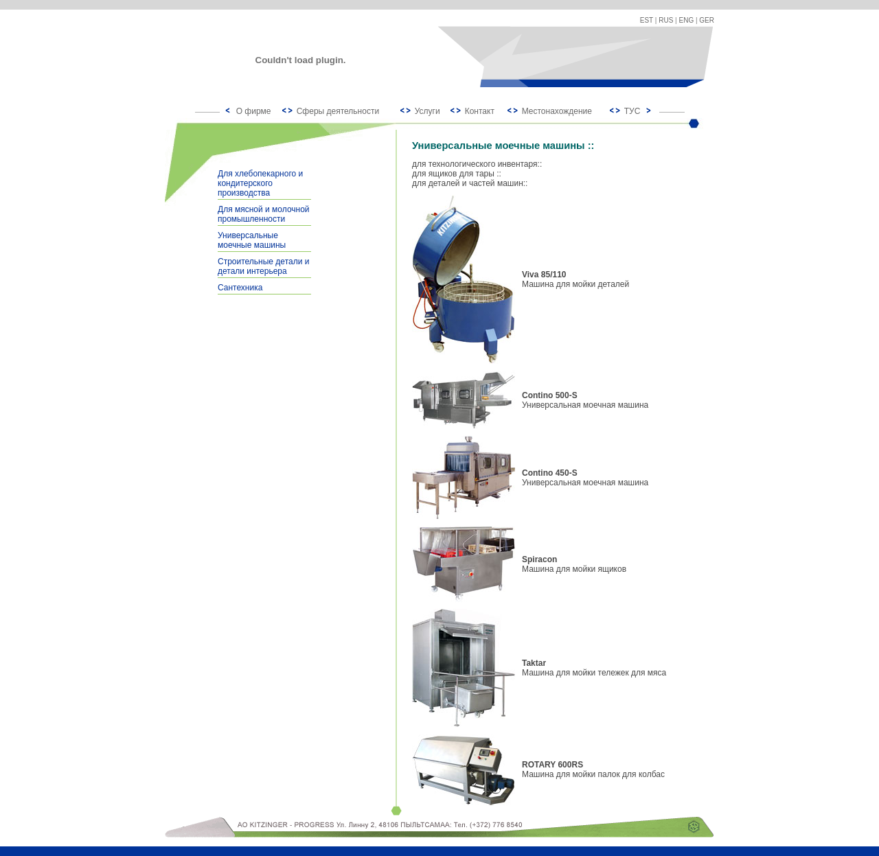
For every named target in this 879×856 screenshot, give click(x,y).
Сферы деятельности (338, 111)
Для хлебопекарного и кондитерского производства (260, 183)
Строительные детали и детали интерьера (263, 266)
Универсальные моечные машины (252, 240)
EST (646, 20)
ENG (686, 20)
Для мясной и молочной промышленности (264, 214)
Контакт (479, 111)
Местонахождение (557, 111)
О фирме (253, 111)
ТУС (632, 111)
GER (706, 20)
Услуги (427, 111)
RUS (666, 20)
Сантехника (240, 287)
